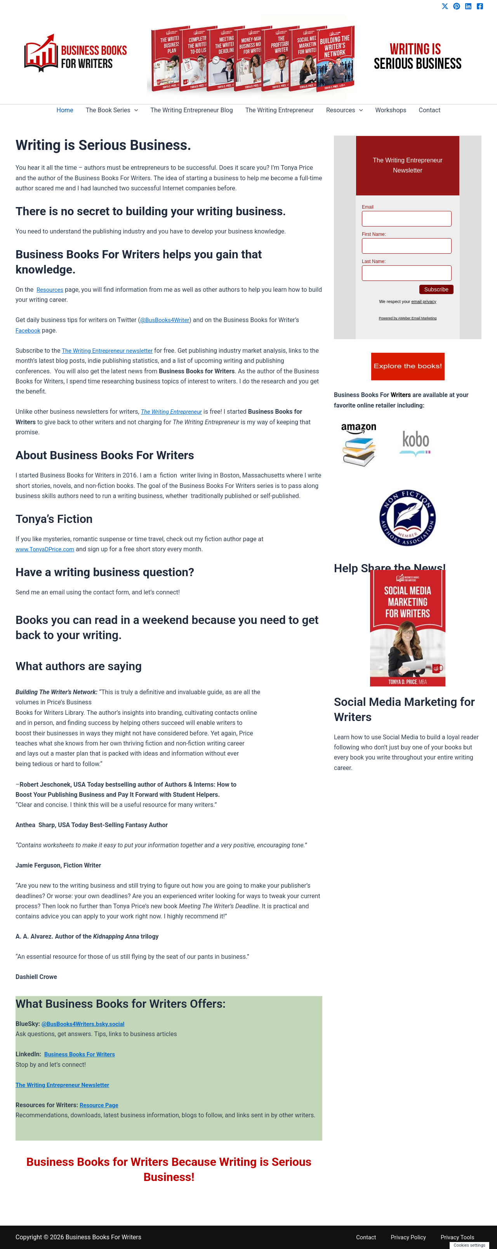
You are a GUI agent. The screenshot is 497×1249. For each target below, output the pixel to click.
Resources (344, 110)
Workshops (390, 110)
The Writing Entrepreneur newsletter (111, 350)
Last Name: (374, 261)
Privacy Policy (419, 1237)
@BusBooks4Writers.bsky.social (87, 1024)
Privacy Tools (463, 1237)
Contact (430, 110)
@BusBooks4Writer (166, 320)
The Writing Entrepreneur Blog (191, 110)
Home (65, 110)
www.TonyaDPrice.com (48, 549)
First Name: (374, 234)
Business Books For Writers (82, 1054)
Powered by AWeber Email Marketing (408, 318)
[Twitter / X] (444, 6)
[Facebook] (479, 6)
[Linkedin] (468, 6)
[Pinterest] (456, 6)
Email (368, 207)
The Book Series (112, 110)
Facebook (29, 330)
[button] (134, 110)
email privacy (423, 301)
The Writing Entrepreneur (279, 110)
